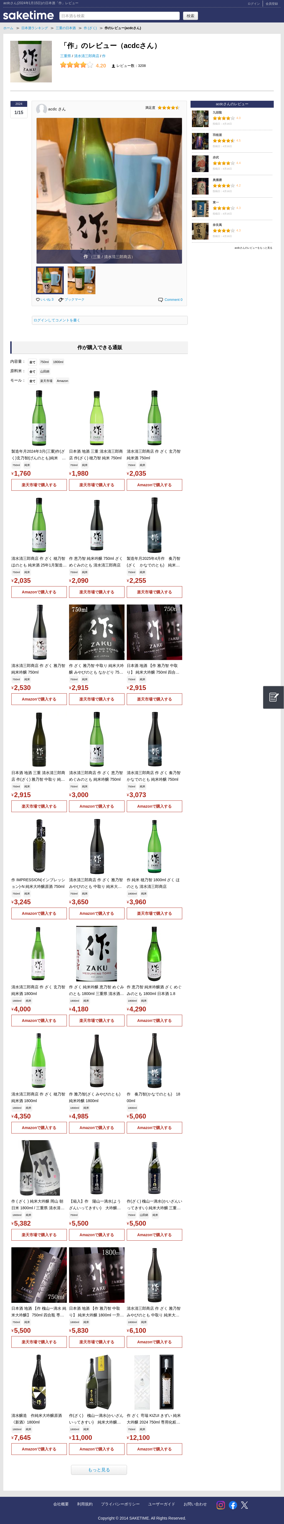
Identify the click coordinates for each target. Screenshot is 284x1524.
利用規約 (85, 1504)
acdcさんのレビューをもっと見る (253, 247)
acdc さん (57, 109)
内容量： (18, 361)
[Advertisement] (232, 290)
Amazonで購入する (154, 485)
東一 (216, 202)
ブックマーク (71, 299)
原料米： (18, 371)
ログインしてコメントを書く (57, 320)
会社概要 (61, 1504)
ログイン (254, 3)
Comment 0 (170, 300)
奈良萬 (217, 224)
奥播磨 (217, 180)
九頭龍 (217, 112)
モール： (18, 380)
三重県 (66, 56)
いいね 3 (45, 299)
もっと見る (99, 1469)
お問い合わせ (195, 1504)
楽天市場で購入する (39, 485)
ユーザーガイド (161, 1504)
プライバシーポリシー (120, 1504)
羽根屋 (217, 135)
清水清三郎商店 (87, 56)
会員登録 (272, 3)
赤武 (216, 157)
